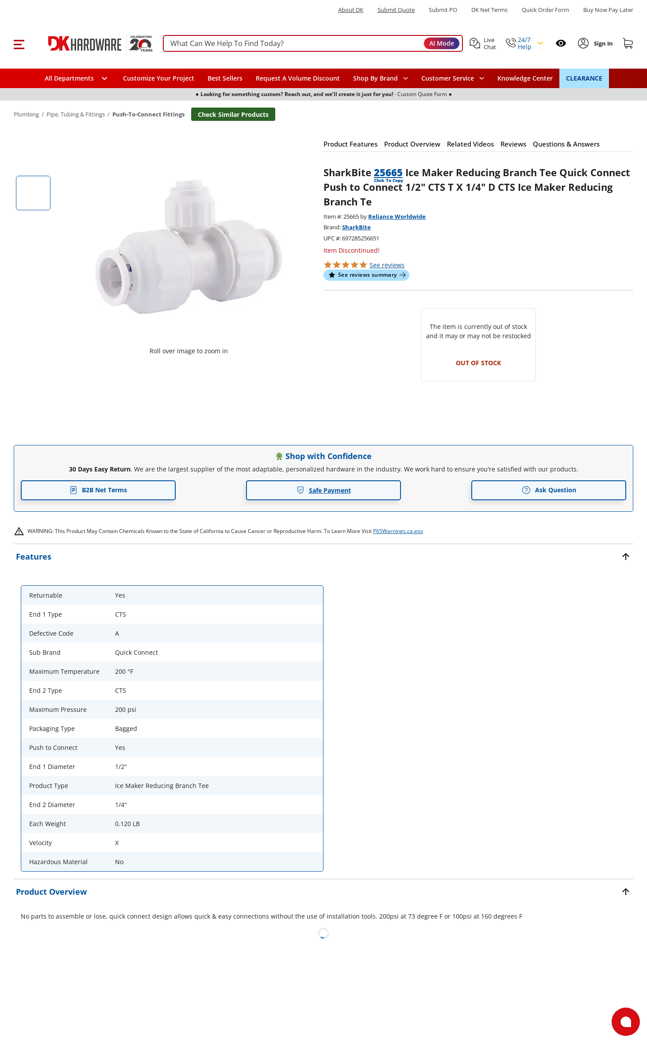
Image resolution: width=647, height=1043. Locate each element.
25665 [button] (388, 172)
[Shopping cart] (628, 43)
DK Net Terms (489, 10)
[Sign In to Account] (602, 43)
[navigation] (452, 78)
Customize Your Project (158, 78)
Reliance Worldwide (397, 216)
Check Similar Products (233, 114)
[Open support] (626, 1022)
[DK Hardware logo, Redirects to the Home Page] (90, 43)
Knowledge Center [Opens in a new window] (525, 78)
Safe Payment (324, 490)
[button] (19, 43)
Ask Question (549, 490)
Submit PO (443, 10)
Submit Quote (396, 10)
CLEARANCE (584, 78)
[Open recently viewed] (560, 43)
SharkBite (356, 227)
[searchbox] (312, 43)
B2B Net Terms (98, 490)
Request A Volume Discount (298, 78)
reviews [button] (387, 265)
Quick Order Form (545, 10)
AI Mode (441, 43)
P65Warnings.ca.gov (398, 531)
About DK (350, 10)
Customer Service (447, 78)
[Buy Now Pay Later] (608, 9)
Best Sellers (225, 78)
